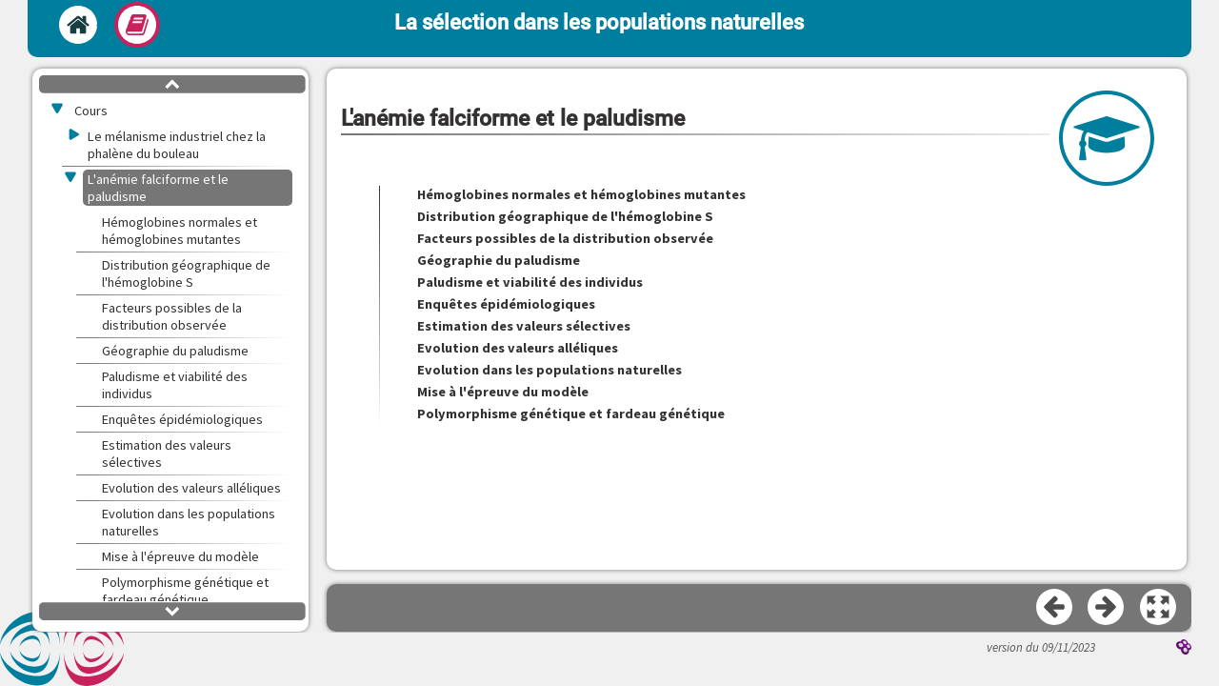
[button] (1159, 608)
